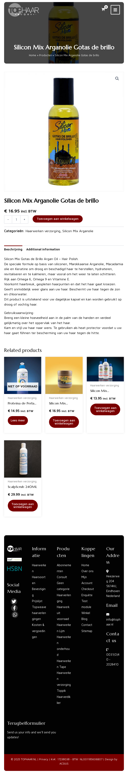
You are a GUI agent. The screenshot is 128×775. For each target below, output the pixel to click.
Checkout (87, 589)
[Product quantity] (16, 219)
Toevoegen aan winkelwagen (58, 218)
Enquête (87, 595)
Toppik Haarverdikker (64, 696)
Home (85, 565)
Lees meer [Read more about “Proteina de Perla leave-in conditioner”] (18, 420)
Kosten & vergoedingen (38, 630)
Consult (62, 577)
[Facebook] (14, 608)
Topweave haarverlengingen (39, 613)
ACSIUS (64, 763)
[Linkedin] (15, 614)
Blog (84, 619)
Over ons (87, 571)
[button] (117, 78)
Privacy (43, 759)
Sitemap (86, 631)
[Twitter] (14, 601)
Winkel (85, 613)
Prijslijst (37, 601)
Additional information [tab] (43, 249)
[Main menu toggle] (115, 9)
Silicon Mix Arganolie (77, 231)
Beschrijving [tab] (13, 249)
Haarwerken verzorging (42, 231)
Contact (86, 625)
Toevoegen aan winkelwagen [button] (64, 422)
